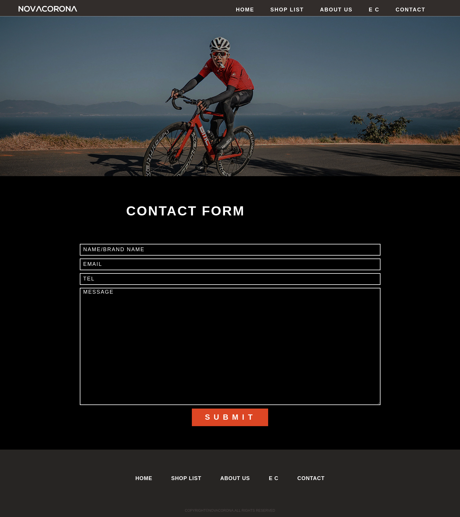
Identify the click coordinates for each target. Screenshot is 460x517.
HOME (245, 10)
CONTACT (411, 10)
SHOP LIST (287, 10)
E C (374, 10)
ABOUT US (336, 10)
